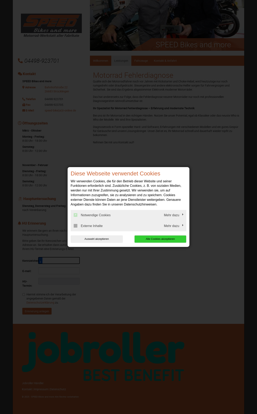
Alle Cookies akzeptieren (160, 238)
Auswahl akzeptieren (96, 238)
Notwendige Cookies (92, 215)
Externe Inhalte (88, 226)
